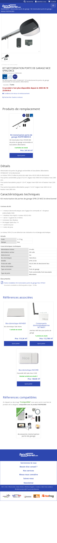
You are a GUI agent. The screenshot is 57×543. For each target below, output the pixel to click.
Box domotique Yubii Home (13, 326)
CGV (2, 487)
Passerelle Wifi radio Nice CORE (27, 373)
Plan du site (12, 487)
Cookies (38, 487)
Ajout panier (21, 155)
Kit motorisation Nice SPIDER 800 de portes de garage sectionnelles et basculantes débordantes (21, 142)
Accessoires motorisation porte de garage (28, 435)
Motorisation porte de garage (19, 9)
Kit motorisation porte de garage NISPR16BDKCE (21, 136)
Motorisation (5, 9)
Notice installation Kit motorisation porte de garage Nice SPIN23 (23, 283)
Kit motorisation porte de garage (41, 9)
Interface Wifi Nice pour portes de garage (40, 332)
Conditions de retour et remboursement (16, 93)
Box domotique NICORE (28, 370)
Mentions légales (29, 487)
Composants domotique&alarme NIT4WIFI (41, 325)
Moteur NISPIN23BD (7, 11)
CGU (6, 487)
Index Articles (20, 487)
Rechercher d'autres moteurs (12, 97)
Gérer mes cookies (46, 487)
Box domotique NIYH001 (15, 323)
